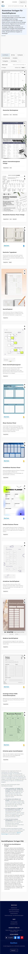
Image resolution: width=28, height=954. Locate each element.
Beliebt (23, 67)
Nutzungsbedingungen (14, 909)
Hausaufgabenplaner (6, 58)
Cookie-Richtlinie (14, 913)
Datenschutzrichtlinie (14, 911)
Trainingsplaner (5, 61)
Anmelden (14, 2)
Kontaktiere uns (14, 923)
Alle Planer (13, 55)
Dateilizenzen (14, 907)
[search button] (25, 6)
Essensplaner (15, 58)
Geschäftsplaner (5, 55)
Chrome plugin (14, 922)
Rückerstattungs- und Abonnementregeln (14, 915)
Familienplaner (20, 55)
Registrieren (23, 2)
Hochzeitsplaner (14, 61)
